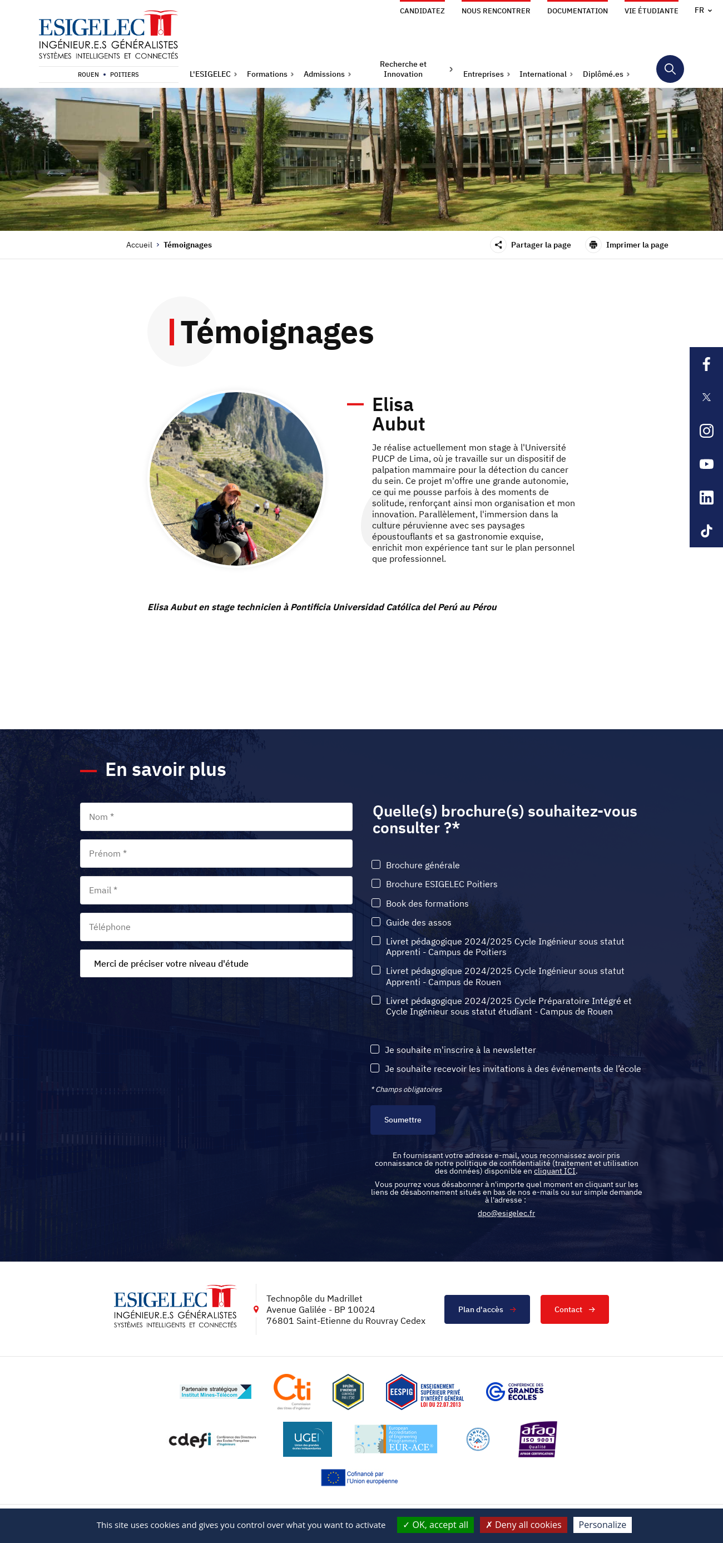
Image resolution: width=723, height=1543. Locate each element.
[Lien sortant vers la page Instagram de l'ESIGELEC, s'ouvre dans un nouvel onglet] (706, 430)
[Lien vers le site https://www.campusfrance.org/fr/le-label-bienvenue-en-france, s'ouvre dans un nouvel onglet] (478, 1439)
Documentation (577, 11)
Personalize (603, 1525)
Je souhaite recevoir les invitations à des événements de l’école (513, 1069)
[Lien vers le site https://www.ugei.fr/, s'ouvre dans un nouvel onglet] (307, 1439)
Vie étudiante (652, 11)
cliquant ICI (555, 1171)
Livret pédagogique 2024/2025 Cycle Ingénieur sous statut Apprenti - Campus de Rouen (505, 976)
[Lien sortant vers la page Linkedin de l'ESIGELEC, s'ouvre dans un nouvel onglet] (706, 497)
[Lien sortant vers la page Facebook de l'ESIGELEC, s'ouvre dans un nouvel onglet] (706, 363)
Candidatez (422, 11)
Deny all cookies (524, 1525)
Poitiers (124, 74)
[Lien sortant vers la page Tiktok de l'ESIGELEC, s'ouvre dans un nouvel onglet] (706, 530)
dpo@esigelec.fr (506, 1213)
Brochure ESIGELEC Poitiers (442, 884)
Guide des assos (419, 922)
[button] (213, 74)
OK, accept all (435, 1525)
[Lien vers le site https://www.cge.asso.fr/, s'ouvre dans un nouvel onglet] (514, 1391)
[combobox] (216, 963)
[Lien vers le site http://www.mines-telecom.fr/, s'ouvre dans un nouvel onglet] (215, 1391)
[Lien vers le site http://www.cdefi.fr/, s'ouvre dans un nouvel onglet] (213, 1439)
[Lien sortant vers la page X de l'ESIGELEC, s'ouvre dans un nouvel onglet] (706, 397)
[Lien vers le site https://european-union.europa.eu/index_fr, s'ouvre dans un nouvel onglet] (361, 1477)
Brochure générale (423, 865)
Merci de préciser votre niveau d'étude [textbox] (171, 963)
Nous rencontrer (496, 11)
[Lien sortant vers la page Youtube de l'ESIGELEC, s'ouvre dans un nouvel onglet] (706, 464)
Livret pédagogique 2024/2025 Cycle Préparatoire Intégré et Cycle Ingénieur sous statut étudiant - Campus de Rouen (509, 1006)
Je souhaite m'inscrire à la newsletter (460, 1050)
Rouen (88, 74)
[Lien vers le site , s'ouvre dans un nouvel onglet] (348, 1392)
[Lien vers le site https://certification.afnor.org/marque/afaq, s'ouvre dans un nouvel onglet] (537, 1439)
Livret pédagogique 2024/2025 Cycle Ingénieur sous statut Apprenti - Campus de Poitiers (505, 946)
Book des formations (427, 903)
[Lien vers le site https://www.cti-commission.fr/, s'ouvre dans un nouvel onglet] (292, 1392)
